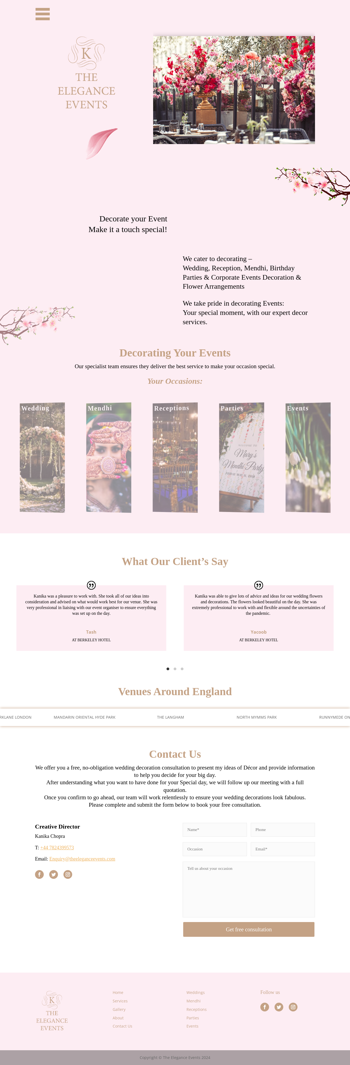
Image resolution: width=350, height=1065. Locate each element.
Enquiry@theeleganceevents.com (82, 859)
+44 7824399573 (57, 847)
